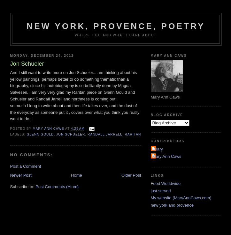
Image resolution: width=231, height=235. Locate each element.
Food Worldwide (166, 183)
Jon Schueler (70, 134)
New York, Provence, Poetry (116, 26)
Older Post (131, 175)
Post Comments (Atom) (57, 186)
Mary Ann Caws (166, 156)
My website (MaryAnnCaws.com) (181, 197)
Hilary (157, 149)
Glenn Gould (40, 134)
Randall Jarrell (105, 134)
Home (76, 175)
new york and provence (172, 205)
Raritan (133, 134)
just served (161, 190)
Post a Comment (25, 166)
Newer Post (21, 175)
